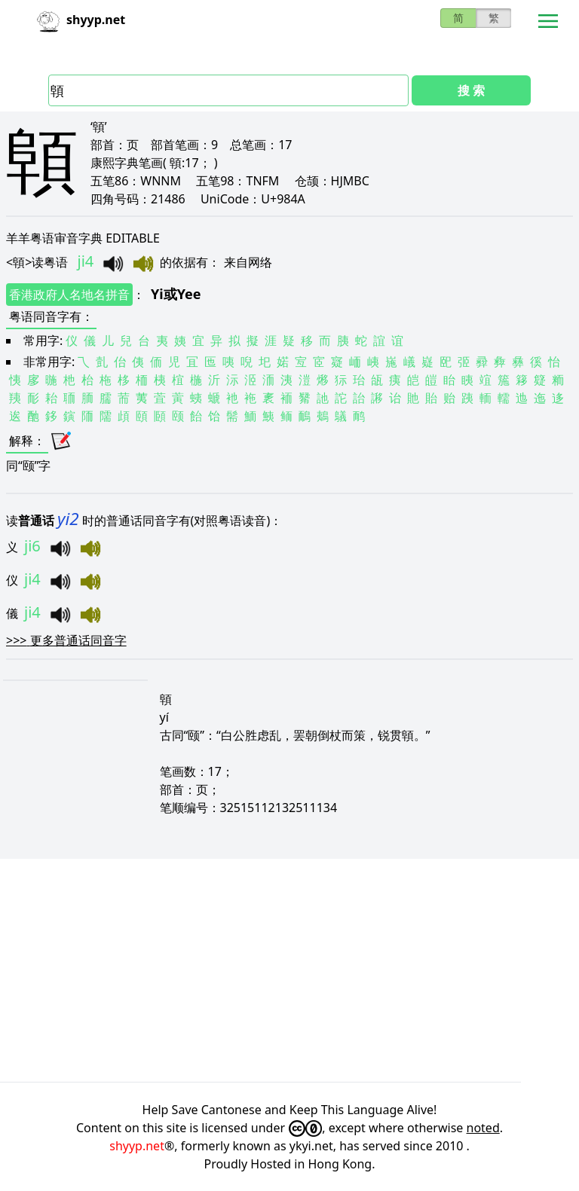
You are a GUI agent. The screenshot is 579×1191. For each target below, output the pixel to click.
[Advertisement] (289, 970)
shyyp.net (136, 1146)
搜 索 (471, 90)
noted (483, 1127)
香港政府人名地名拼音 (69, 294)
